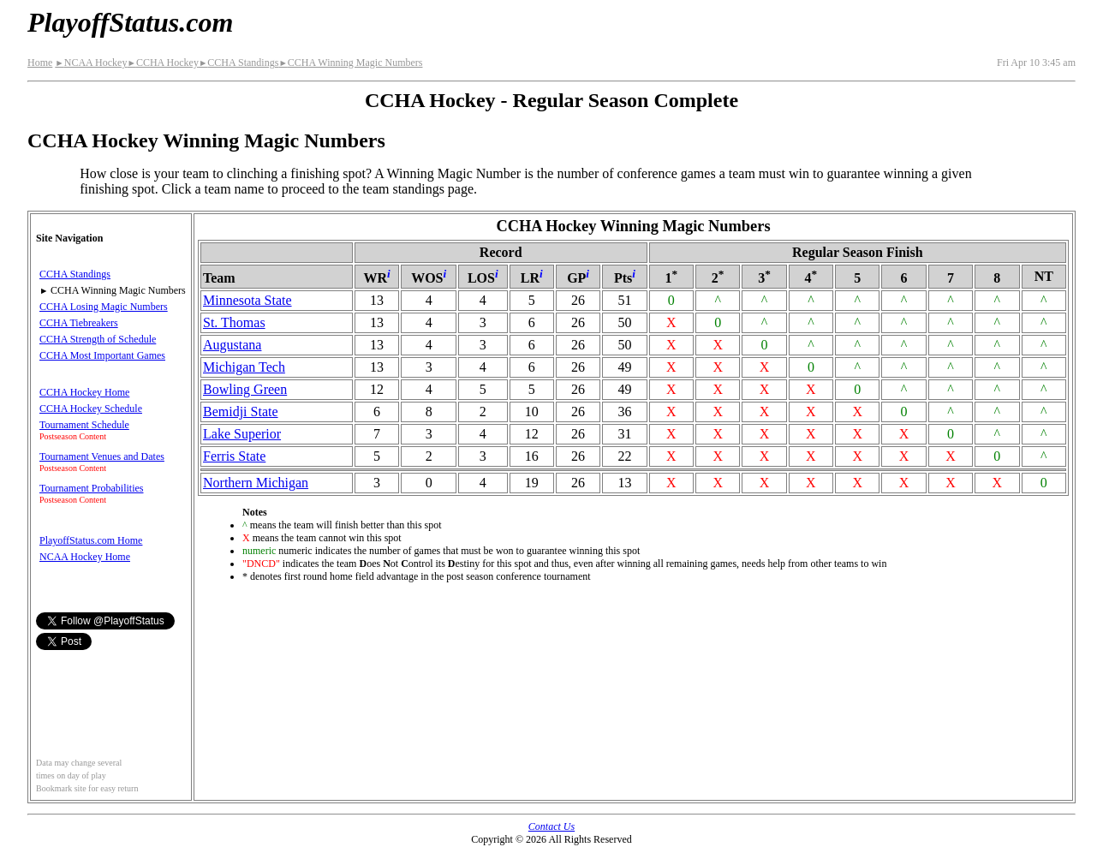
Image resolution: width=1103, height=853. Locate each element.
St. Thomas (234, 322)
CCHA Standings (238, 63)
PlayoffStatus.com (130, 22)
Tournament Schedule (84, 425)
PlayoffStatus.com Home (90, 540)
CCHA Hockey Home (84, 392)
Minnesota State (247, 300)
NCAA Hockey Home (84, 557)
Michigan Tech (244, 367)
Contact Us (551, 826)
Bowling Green (245, 389)
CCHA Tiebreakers (78, 323)
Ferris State (234, 456)
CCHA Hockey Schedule (90, 409)
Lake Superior (242, 433)
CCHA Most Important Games (102, 355)
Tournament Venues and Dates (101, 456)
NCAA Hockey (91, 63)
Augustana (232, 344)
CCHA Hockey (162, 63)
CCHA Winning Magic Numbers (350, 63)
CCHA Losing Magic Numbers (103, 307)
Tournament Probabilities (91, 488)
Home (39, 63)
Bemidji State (240, 411)
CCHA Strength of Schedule (97, 339)
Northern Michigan (255, 482)
